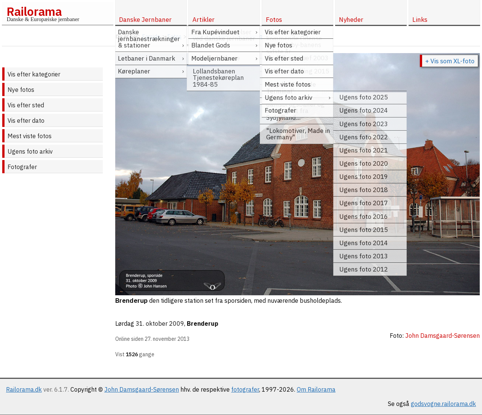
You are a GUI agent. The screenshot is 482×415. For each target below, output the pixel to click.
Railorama (34, 11)
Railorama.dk (24, 389)
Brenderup (202, 323)
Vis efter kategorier (34, 74)
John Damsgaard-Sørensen (141, 389)
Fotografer (22, 167)
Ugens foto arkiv (30, 151)
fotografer (245, 389)
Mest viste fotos (30, 136)
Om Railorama (316, 389)
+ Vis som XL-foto (449, 61)
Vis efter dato (26, 120)
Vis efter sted (26, 105)
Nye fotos (21, 89)
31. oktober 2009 (160, 323)
